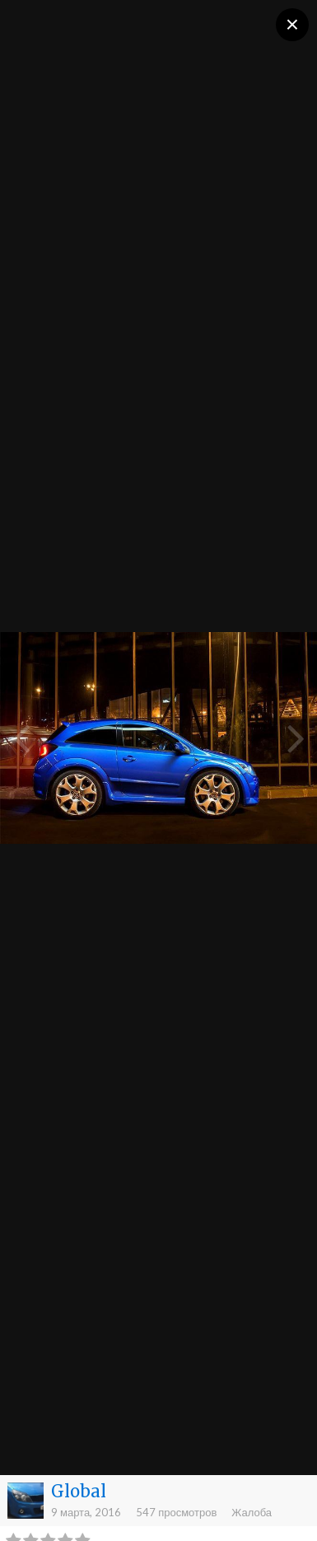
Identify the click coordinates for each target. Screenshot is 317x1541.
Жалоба (251, 1512)
